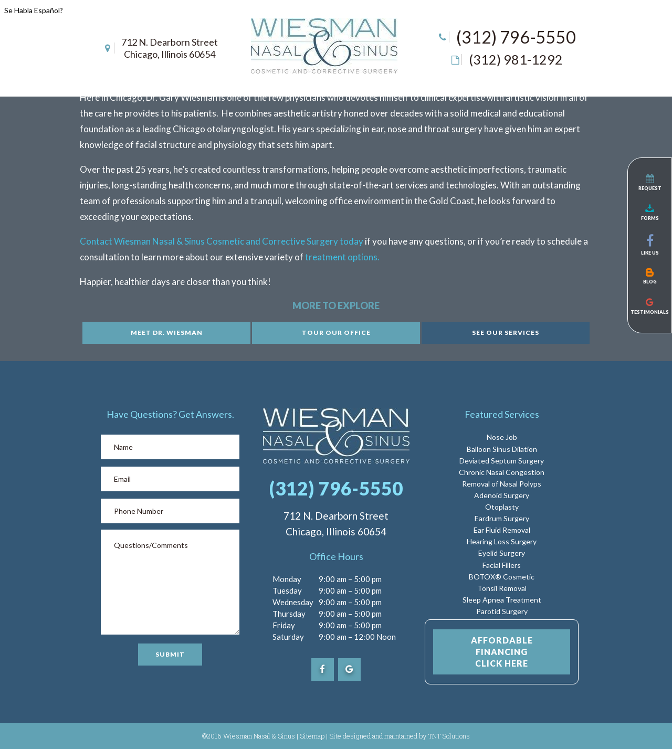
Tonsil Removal (502, 588)
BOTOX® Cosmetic (501, 576)
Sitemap (312, 736)
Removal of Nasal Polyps (501, 483)
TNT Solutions (449, 736)
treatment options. (342, 256)
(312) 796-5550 (516, 37)
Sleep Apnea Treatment (502, 599)
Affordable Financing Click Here (502, 651)
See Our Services (505, 332)
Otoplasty (502, 506)
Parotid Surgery (502, 611)
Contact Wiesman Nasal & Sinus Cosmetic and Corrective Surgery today (221, 241)
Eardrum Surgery (502, 518)
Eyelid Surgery (501, 552)
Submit (170, 654)
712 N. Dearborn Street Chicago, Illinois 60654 (169, 48)
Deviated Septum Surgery (501, 460)
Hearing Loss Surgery (502, 541)
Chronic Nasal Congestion (501, 472)
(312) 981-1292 (516, 59)
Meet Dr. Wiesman (167, 332)
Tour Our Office (336, 332)
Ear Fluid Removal (502, 529)
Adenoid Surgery (501, 495)
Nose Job (502, 436)
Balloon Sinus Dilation (502, 449)
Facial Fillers (501, 565)
